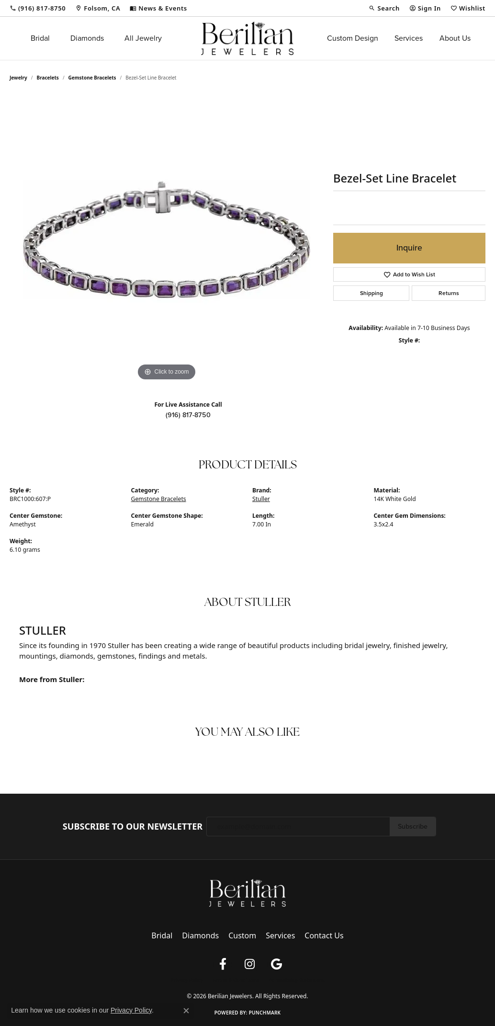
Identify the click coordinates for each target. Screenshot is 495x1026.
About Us (455, 38)
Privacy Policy (186, 980)
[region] (166, 239)
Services (408, 38)
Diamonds (87, 38)
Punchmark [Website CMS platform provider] (265, 1012)
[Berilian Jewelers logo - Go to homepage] (247, 38)
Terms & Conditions (236, 980)
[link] (38, 8)
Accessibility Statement (297, 980)
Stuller (261, 499)
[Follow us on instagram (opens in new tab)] (249, 964)
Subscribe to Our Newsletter (132, 826)
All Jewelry (143, 38)
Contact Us (323, 935)
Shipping (371, 293)
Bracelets (48, 77)
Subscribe (413, 826)
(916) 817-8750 (188, 415)
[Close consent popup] (186, 1011)
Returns (449, 293)
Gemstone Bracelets (92, 77)
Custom (242, 935)
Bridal (40, 38)
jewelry (18, 77)
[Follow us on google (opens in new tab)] (276, 964)
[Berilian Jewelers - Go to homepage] (247, 892)
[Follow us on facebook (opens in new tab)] (222, 964)
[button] (384, 8)
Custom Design (352, 38)
